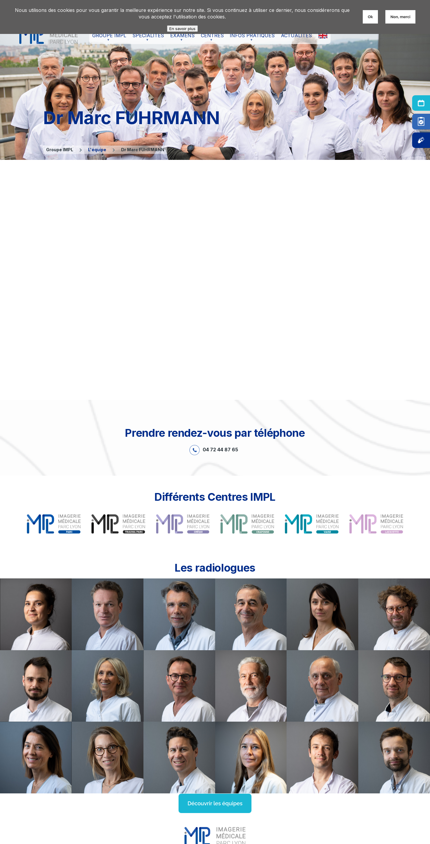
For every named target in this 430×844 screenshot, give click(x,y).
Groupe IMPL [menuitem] (107, 38)
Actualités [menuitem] (296, 35)
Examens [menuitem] (181, 38)
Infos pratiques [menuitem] (251, 38)
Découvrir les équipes (215, 803)
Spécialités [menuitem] (146, 38)
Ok (370, 17)
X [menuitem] (322, 35)
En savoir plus (182, 28)
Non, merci (400, 17)
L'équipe (97, 149)
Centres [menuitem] (211, 38)
